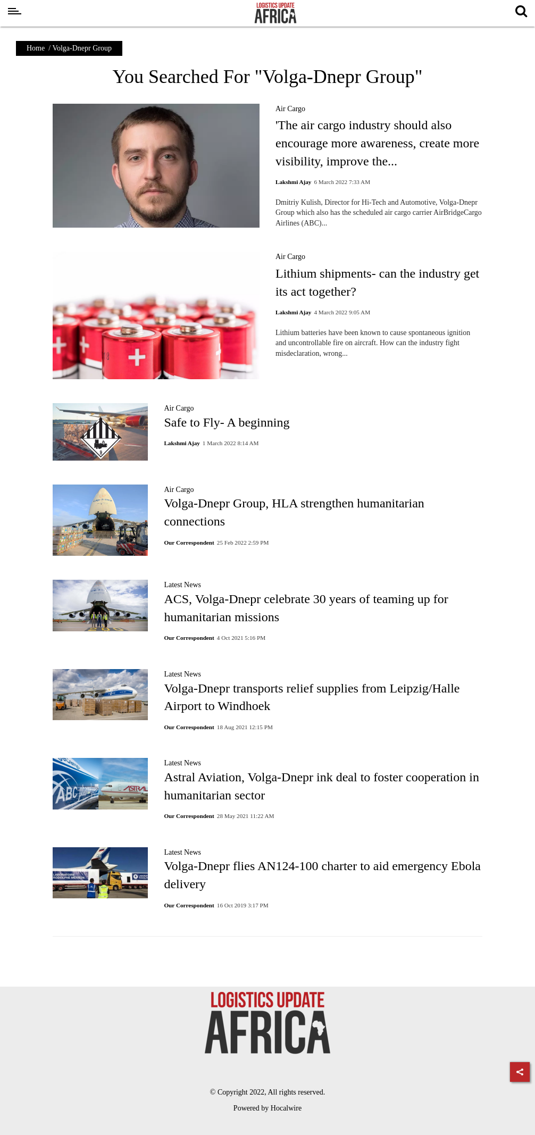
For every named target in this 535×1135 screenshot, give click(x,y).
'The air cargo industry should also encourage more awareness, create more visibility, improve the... (377, 143)
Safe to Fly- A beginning (226, 422)
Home (36, 48)
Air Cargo (290, 109)
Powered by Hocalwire (267, 1108)
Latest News (182, 585)
